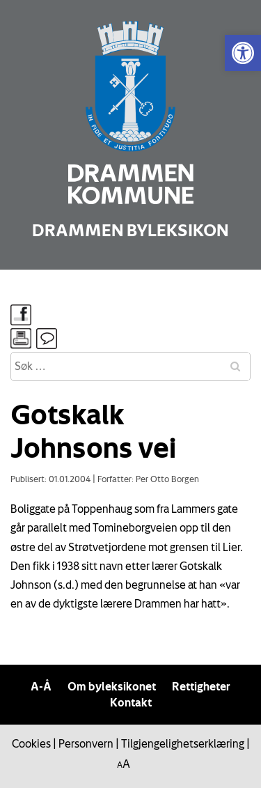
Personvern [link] (85, 743)
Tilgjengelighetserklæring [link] (182, 743)
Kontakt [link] (131, 702)
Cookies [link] (31, 743)
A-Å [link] (41, 686)
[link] (243, 53)
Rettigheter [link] (201, 686)
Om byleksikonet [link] (112, 686)
